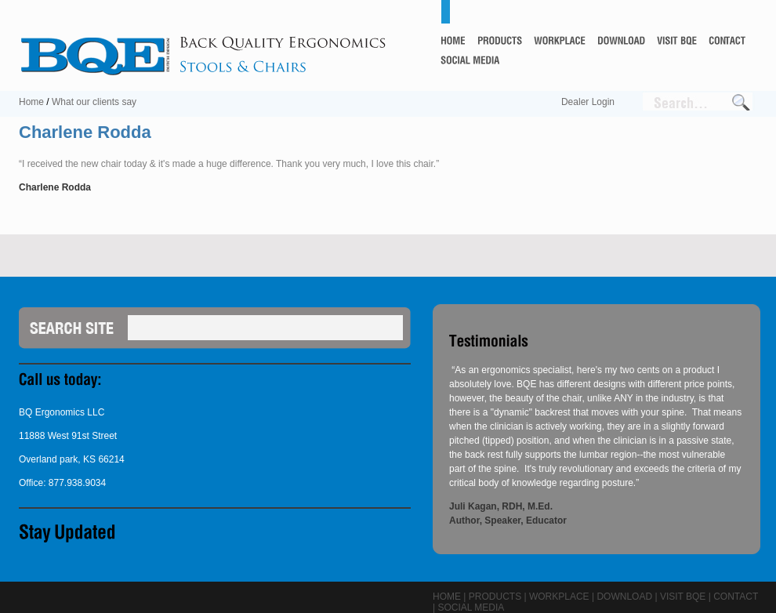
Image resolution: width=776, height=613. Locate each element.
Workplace (559, 596)
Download (624, 596)
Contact (735, 596)
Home (31, 101)
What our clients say (94, 101)
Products (495, 596)
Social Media (470, 607)
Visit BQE (682, 596)
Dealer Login (588, 101)
